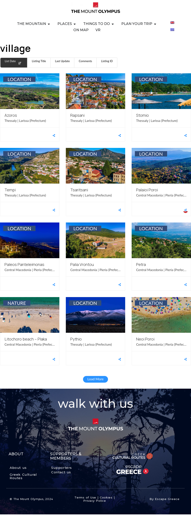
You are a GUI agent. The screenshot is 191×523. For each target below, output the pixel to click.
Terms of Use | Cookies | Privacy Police (94, 499)
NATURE (17, 303)
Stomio (142, 115)
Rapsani (77, 115)
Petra (141, 264)
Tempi (10, 189)
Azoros (11, 115)
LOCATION (19, 79)
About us (18, 468)
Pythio (76, 339)
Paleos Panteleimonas (24, 264)
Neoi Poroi (145, 339)
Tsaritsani (79, 189)
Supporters (61, 468)
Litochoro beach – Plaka (26, 339)
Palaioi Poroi (147, 189)
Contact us (61, 472)
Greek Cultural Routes (23, 476)
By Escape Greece (164, 499)
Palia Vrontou (82, 264)
